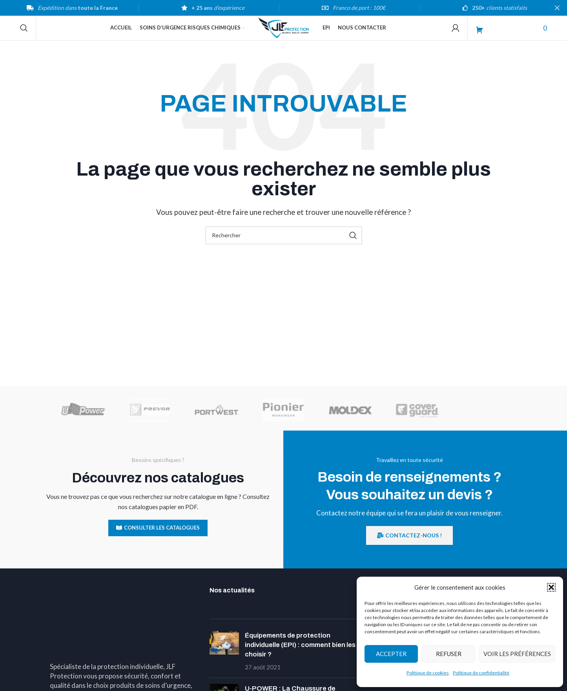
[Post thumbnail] (224, 662)
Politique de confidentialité (481, 673)
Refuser (448, 653)
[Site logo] (283, 32)
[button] (551, 587)
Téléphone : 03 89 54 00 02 (92, 682)
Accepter (391, 653)
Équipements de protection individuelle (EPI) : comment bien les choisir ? (300, 656)
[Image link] (124, 605)
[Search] (24, 33)
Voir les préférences (517, 653)
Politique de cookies (428, 673)
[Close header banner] (557, 8)
